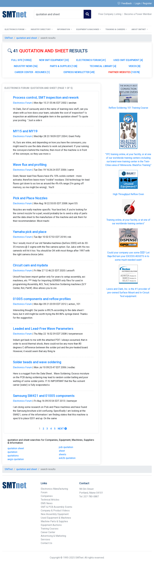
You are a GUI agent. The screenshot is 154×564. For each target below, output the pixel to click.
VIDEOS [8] (134, 66)
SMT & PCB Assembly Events (56, 506)
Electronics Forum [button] (15, 29)
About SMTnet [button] (138, 29)
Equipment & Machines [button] (88, 29)
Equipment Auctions (51, 525)
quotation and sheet (26, 38)
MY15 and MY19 (25, 131)
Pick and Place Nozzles (30, 198)
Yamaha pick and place (29, 232)
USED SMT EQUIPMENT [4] (128, 60)
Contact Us (46, 543)
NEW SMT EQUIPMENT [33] (54, 60)
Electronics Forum (22, 102)
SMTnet (9, 38)
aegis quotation (16, 459)
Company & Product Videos (55, 510)
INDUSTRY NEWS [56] (25, 66)
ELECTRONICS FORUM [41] (91, 60)
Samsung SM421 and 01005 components (44, 396)
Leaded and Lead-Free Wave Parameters (43, 328)
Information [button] (63, 29)
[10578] (124, 72)
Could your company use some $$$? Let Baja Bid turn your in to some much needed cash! (128, 256)
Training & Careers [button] (115, 29)
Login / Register (143, 3)
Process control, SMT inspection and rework (46, 97)
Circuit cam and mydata (30, 265)
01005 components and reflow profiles (42, 299)
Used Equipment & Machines (56, 517)
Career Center (48, 532)
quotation (12, 452)
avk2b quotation (67, 458)
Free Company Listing (109, 14)
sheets (62, 454)
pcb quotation (66, 447)
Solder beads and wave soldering (37, 362)
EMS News (46, 503)
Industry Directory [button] (41, 29)
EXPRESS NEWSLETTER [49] (79, 72)
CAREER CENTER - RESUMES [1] (32, 72)
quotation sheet (16, 448)
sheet (62, 450)
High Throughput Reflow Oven (128, 194)
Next (62, 428)
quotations (13, 455)
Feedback (125, 3)
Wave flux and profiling (29, 165)
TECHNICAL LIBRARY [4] (103, 66)
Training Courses (49, 528)
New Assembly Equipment (55, 514)
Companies (47, 496)
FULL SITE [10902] (21, 60)
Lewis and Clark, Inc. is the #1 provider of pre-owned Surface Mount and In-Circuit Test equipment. (128, 293)
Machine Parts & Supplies (54, 521)
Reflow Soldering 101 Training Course (128, 107)
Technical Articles (50, 499)
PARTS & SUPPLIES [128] (63, 66)
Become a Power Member (138, 14)
